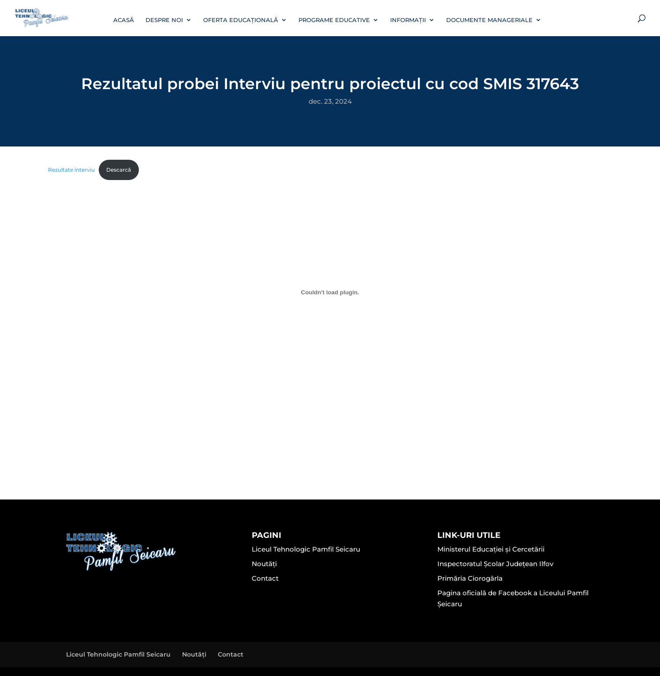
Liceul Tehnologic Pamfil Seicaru (306, 549)
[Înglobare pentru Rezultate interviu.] (330, 292)
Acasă (123, 20)
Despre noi (164, 20)
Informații (408, 20)
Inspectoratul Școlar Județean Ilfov (495, 564)
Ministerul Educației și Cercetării (490, 549)
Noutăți (264, 564)
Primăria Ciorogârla (470, 578)
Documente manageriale (489, 20)
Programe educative (334, 20)
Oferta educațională (240, 20)
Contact (265, 578)
